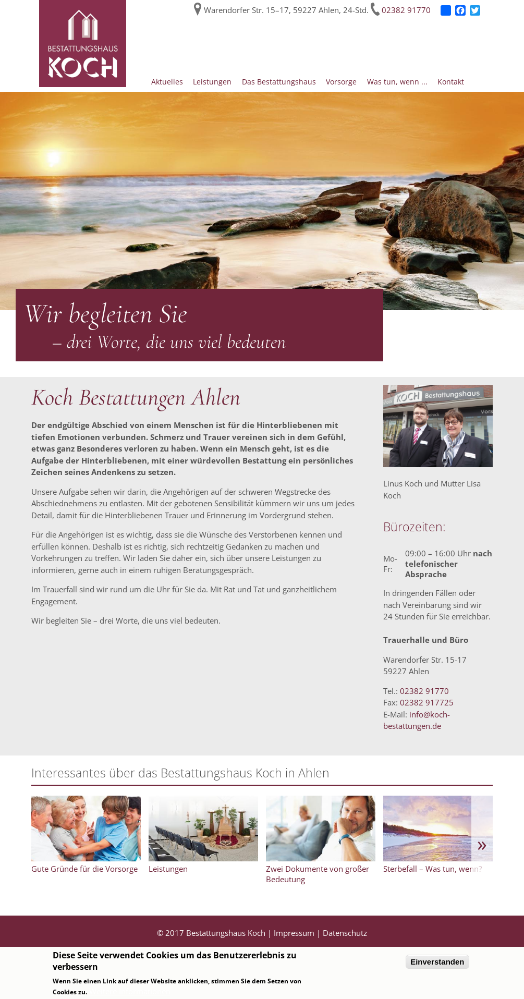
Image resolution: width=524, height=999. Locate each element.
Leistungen (212, 82)
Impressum (294, 933)
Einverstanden (437, 961)
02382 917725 (427, 702)
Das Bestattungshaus (279, 82)
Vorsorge (341, 82)
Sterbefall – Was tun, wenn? (432, 868)
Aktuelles (167, 82)
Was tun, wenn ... (397, 82)
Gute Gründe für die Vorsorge (84, 868)
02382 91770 (406, 10)
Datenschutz (345, 933)
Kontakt (450, 82)
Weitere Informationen (129, 991)
